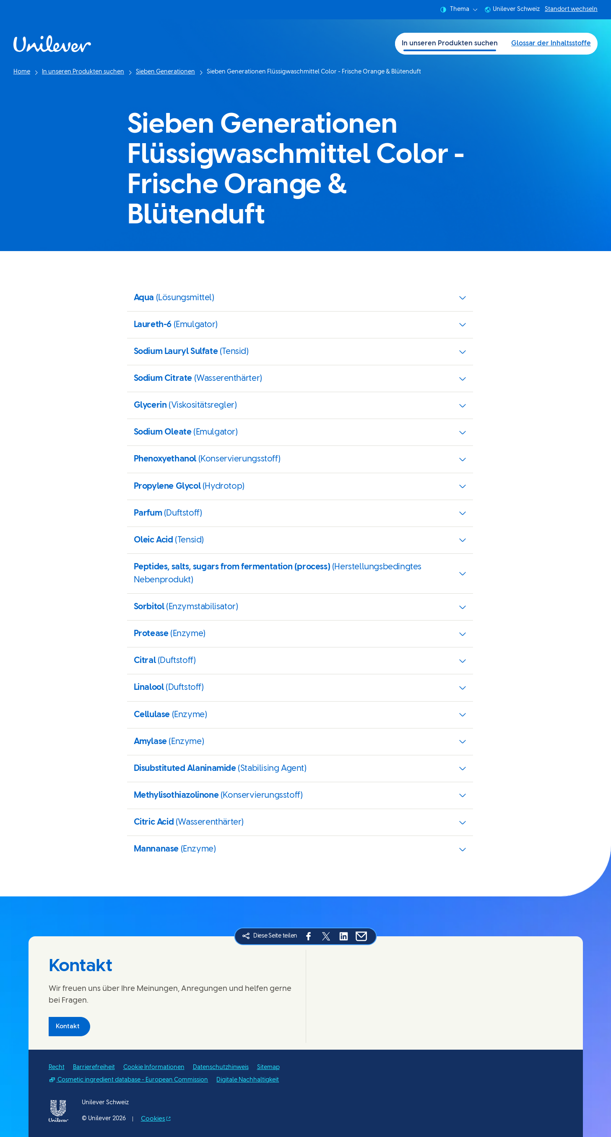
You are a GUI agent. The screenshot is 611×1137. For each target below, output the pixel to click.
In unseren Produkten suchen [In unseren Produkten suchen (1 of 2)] (450, 43)
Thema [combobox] (459, 9)
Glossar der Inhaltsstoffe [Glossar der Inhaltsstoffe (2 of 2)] (551, 43)
